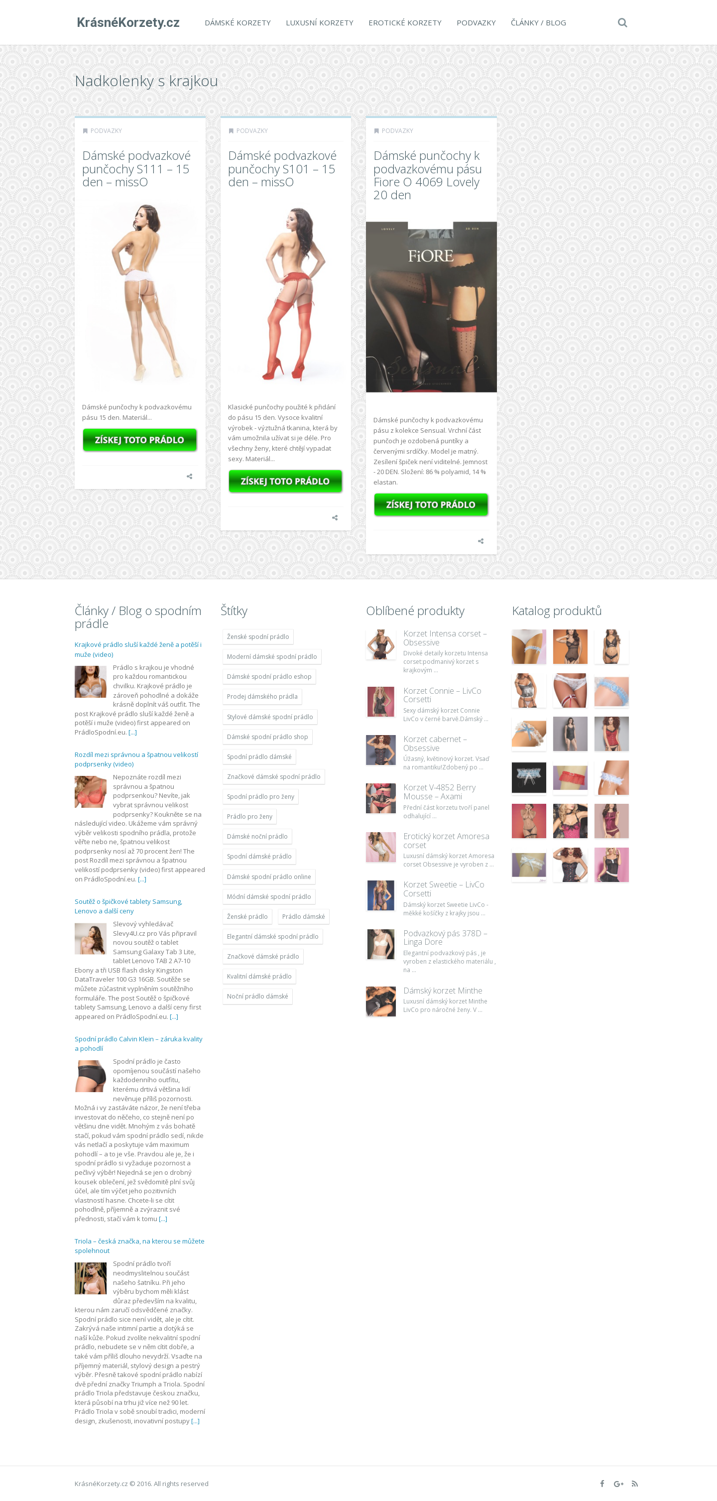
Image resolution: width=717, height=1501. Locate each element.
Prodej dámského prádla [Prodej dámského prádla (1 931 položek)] (262, 696)
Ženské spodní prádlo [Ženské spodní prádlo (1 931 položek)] (258, 636)
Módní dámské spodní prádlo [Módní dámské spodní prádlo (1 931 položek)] (269, 896)
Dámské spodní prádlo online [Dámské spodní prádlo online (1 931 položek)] (269, 877)
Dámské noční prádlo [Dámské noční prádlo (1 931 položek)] (257, 836)
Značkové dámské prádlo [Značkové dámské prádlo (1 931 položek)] (263, 956)
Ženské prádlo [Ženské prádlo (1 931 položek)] (247, 916)
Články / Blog (536, 22)
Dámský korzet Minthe (442, 990)
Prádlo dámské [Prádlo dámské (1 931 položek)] (303, 916)
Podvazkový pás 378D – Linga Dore (445, 938)
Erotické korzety (403, 22)
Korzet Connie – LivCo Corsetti (442, 695)
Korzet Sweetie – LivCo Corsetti (443, 889)
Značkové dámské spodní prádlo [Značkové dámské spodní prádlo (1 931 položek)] (274, 776)
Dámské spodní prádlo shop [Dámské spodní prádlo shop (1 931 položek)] (267, 737)
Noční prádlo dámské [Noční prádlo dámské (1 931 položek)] (257, 996)
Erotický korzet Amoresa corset (446, 841)
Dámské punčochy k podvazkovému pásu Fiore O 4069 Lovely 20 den (427, 175)
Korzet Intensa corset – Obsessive (445, 638)
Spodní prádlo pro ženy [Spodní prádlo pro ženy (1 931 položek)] (260, 796)
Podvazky (474, 22)
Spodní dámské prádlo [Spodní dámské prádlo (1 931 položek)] (259, 856)
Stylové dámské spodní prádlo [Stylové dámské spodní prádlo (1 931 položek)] (270, 717)
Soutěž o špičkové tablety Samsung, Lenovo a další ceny (128, 906)
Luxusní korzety (318, 22)
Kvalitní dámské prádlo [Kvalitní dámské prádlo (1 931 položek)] (259, 976)
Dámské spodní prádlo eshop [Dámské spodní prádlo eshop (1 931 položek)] (269, 676)
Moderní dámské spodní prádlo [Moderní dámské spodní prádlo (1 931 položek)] (272, 656)
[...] (132, 732)
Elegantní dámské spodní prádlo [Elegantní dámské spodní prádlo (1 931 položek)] (273, 936)
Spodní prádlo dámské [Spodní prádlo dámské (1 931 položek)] (259, 756)
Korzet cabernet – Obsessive (435, 743)
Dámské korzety (236, 22)
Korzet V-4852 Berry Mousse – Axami (439, 792)
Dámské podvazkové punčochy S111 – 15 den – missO (136, 168)
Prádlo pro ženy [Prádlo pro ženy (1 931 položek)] (249, 816)
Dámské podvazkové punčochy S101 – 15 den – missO (282, 168)
